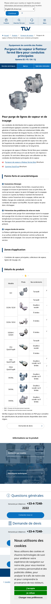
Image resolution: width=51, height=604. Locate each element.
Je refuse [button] (31, 593)
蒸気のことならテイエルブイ (25, 28)
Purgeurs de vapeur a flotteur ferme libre (20, 162)
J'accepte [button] (31, 588)
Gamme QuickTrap (12, 166)
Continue (12, 13)
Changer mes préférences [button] (31, 597)
